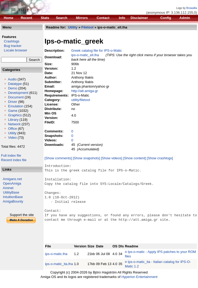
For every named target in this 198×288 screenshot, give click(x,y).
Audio (12, 79)
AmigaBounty (13, 201)
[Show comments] (58, 158)
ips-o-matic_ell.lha (85, 55)
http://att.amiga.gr (84, 91)
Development (18, 93)
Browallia (191, 8)
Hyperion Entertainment (139, 277)
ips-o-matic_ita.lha (59, 264)
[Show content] (134, 158)
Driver (12, 102)
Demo (12, 88)
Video (12, 138)
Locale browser (14, 50)
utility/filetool (80, 100)
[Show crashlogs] (160, 158)
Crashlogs (10, 41)
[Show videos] (111, 158)
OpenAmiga (12, 183)
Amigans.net (12, 179)
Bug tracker (11, 46)
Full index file (11, 155)
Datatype (15, 84)
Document (15, 97)
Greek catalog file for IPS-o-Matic (96, 50)
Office (12, 129)
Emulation (15, 106)
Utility (12, 133)
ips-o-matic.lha (56, 254)
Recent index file (13, 160)
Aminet (8, 188)
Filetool (87, 27)
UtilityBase (11, 192)
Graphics (15, 115)
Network (14, 124)
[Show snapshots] (86, 158)
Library (13, 120)
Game (12, 111)
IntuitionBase (13, 197)
